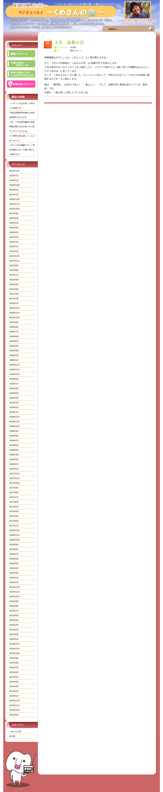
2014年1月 (14, 696)
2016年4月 (14, 568)
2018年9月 (14, 431)
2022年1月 (14, 251)
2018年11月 (14, 421)
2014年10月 (14, 653)
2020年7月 (14, 332)
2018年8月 (14, 436)
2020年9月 (14, 322)
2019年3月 (14, 403)
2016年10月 (14, 540)
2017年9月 (14, 488)
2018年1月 (14, 469)
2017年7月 (14, 497)
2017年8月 (14, 492)
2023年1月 (14, 194)
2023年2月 (14, 190)
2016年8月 (14, 549)
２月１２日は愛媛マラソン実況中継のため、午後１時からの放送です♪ (22, 149)
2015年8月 (14, 606)
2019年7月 (14, 384)
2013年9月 (14, 715)
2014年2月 (14, 691)
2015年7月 (14, 611)
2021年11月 (14, 261)
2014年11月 (14, 648)
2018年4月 (14, 455)
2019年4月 (14, 398)
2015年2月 (14, 634)
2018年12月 (14, 417)
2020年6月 (14, 336)
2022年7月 (14, 223)
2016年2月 (14, 578)
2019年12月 (14, 365)
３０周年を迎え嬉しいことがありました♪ (22, 138)
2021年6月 (14, 280)
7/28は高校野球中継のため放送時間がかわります (22, 115)
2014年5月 (14, 677)
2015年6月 (14, 615)
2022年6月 (14, 228)
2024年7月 (14, 176)
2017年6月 (14, 502)
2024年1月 (14, 180)
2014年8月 (14, 663)
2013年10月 (14, 710)
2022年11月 (14, 204)
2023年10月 (14, 185)
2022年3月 (14, 242)
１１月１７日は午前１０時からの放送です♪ (22, 105)
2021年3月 (14, 294)
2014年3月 (14, 686)
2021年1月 (14, 303)
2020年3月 (14, 351)
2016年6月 (14, 559)
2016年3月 (14, 573)
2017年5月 (14, 507)
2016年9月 (14, 544)
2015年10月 (14, 596)
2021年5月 (14, 284)
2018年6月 (14, 445)
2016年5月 (14, 563)
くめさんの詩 (15, 731)
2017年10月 (14, 483)
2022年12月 (14, 199)
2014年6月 (14, 672)
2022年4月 (14, 237)
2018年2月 (14, 464)
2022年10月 (14, 209)
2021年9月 (14, 265)
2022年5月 (14, 232)
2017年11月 (14, 478)
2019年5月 (14, 393)
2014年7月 (14, 667)
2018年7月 (14, 440)
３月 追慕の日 (69, 42)
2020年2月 (14, 355)
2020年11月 (14, 313)
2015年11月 (14, 592)
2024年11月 (14, 171)
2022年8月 (14, 218)
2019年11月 (14, 369)
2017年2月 (14, 521)
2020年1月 (14, 360)
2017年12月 (14, 473)
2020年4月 (14, 346)
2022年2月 (14, 246)
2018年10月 (14, 426)
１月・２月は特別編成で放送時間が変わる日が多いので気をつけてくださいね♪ (22, 126)
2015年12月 (14, 587)
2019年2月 (14, 407)
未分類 (12, 736)
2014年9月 (14, 658)
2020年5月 (14, 341)
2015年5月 (14, 620)
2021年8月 (14, 270)
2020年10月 (14, 317)
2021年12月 (14, 256)
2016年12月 (14, 530)
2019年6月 (14, 388)
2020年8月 (14, 327)
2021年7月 (14, 275)
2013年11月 (14, 705)
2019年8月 (14, 379)
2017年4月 (14, 511)
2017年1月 (14, 526)
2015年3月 (14, 630)
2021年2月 (14, 298)
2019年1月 (14, 412)
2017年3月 (14, 516)
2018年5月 (14, 450)
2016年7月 (14, 554)
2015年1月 (14, 639)
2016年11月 (14, 535)
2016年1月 (14, 582)
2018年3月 (14, 459)
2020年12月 (14, 308)
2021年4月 (14, 289)
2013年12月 (14, 701)
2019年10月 (14, 374)
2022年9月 (14, 213)
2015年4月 (14, 625)
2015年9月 (14, 601)
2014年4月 (14, 682)
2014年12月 (14, 644)
